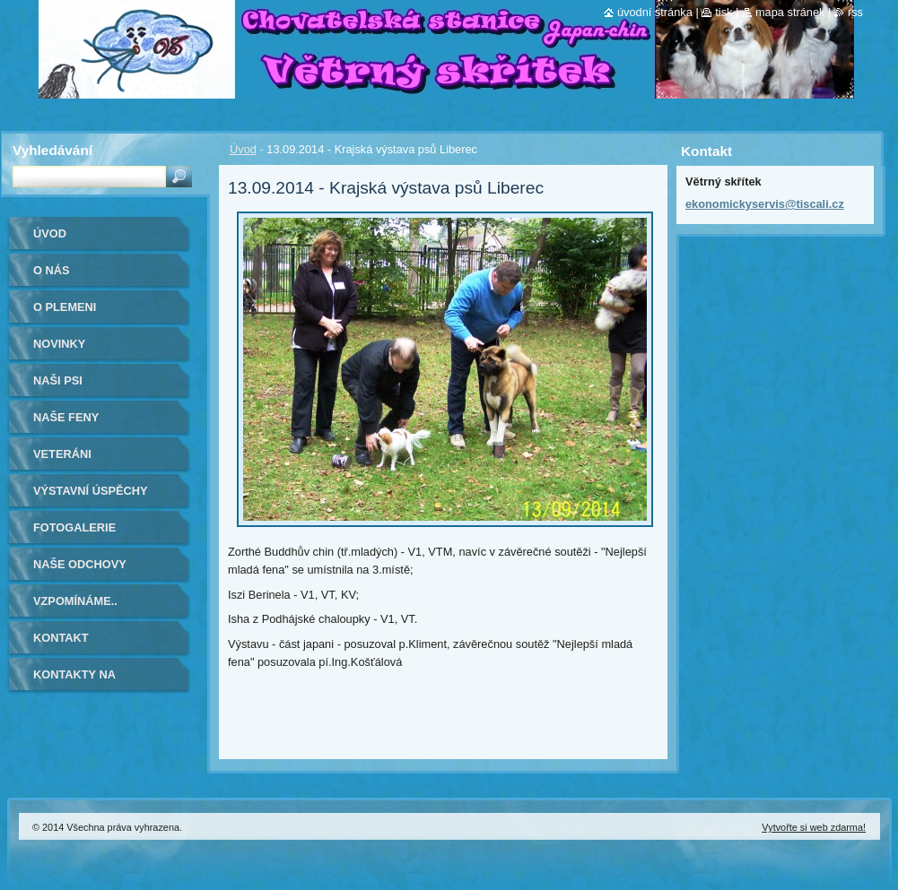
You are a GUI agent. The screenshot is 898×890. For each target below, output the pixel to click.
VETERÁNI (62, 454)
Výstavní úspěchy (90, 490)
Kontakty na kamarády (74, 681)
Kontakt (61, 637)
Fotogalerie (74, 527)
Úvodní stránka (655, 12)
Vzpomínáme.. (75, 601)
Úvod (243, 149)
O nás (51, 270)
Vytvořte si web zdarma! (814, 827)
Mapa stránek (790, 12)
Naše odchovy (79, 564)
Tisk (723, 12)
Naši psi (58, 380)
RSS (855, 12)
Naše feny (66, 417)
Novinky (59, 343)
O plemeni (64, 307)
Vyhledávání (52, 150)
